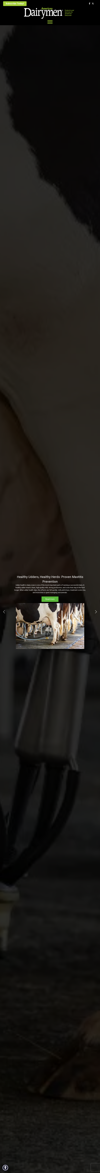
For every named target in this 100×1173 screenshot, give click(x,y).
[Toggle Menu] (50, 22)
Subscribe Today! (15, 3)
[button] (4, 612)
